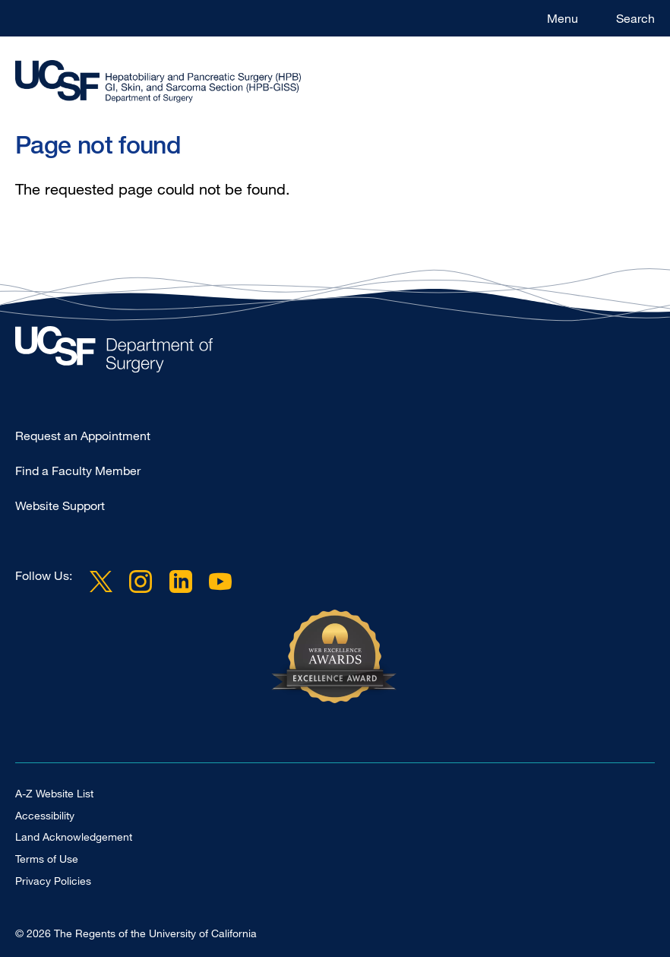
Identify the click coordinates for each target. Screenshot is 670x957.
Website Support (60, 505)
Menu (562, 18)
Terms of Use (46, 858)
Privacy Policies (53, 880)
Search (635, 18)
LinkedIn (180, 581)
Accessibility (44, 815)
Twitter (101, 581)
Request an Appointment (82, 435)
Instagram (140, 581)
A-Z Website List (54, 793)
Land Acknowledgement (73, 836)
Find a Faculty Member (78, 470)
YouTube (220, 581)
